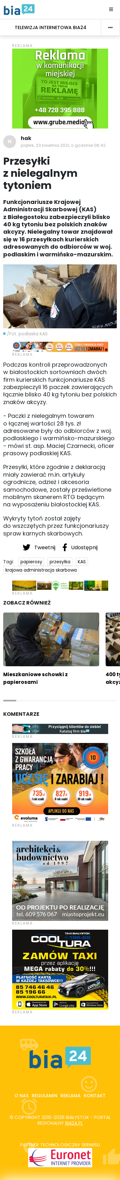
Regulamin (44, 1095)
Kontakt (95, 1095)
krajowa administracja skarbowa (41, 570)
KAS (82, 562)
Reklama (70, 1095)
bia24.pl (74, 1123)
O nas (21, 1095)
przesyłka (60, 562)
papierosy (31, 562)
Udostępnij (80, 547)
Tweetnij (40, 547)
